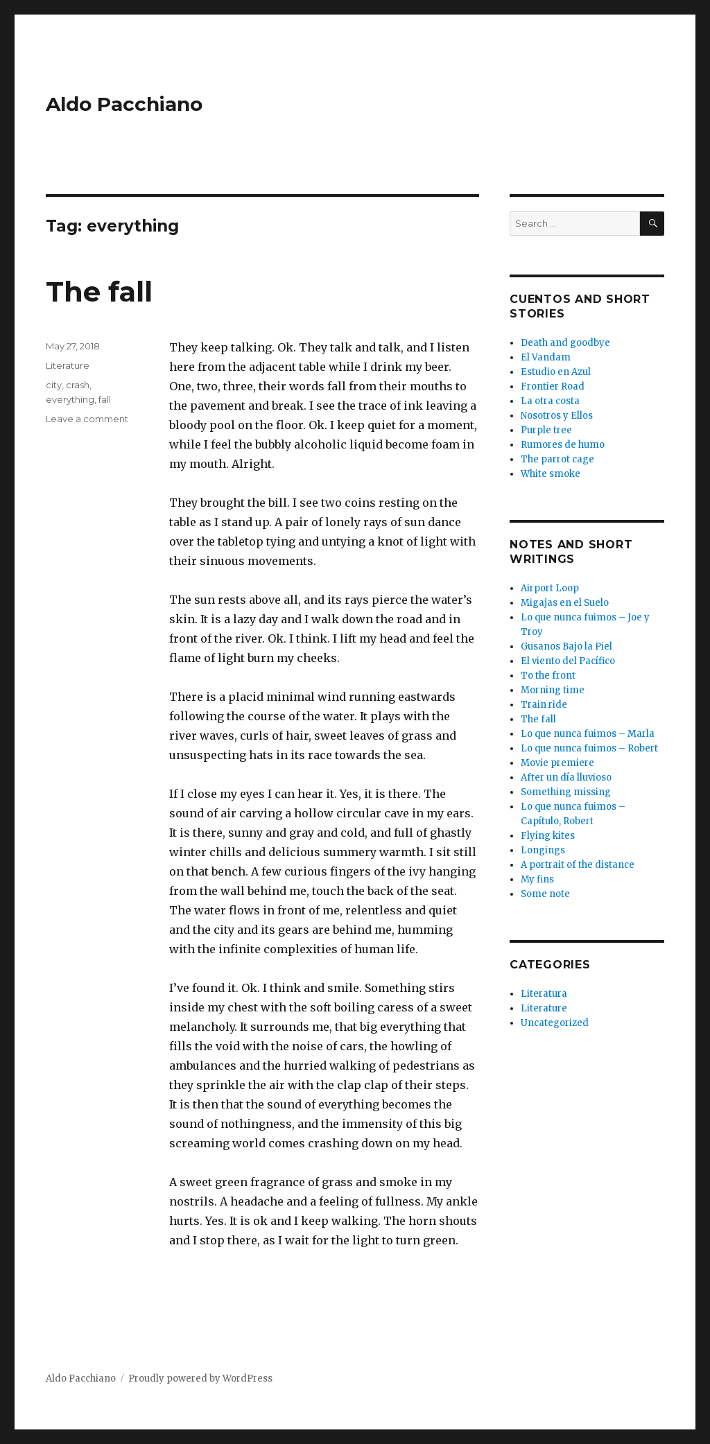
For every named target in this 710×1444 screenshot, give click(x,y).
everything (70, 399)
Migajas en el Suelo (565, 603)
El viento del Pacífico (568, 661)
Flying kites (548, 836)
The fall (99, 291)
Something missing (566, 792)
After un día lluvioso (566, 777)
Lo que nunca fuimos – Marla (588, 734)
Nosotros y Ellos (557, 415)
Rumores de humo (563, 445)
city (54, 384)
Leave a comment (87, 418)
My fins (537, 879)
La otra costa (550, 401)
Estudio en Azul (556, 372)
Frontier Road (553, 386)
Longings (543, 850)
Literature (67, 365)
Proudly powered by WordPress (200, 1378)
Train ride (544, 705)
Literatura (544, 994)
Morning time (553, 690)
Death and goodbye (565, 343)
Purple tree (546, 430)
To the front (548, 675)
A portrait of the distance (577, 865)
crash (77, 384)
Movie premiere (557, 763)
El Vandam (546, 357)
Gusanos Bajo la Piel (566, 646)
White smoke (550, 474)
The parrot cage (557, 459)
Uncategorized (555, 1023)
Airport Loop (550, 588)
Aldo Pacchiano (124, 104)
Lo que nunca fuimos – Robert (589, 748)
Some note (545, 894)
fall (104, 399)
